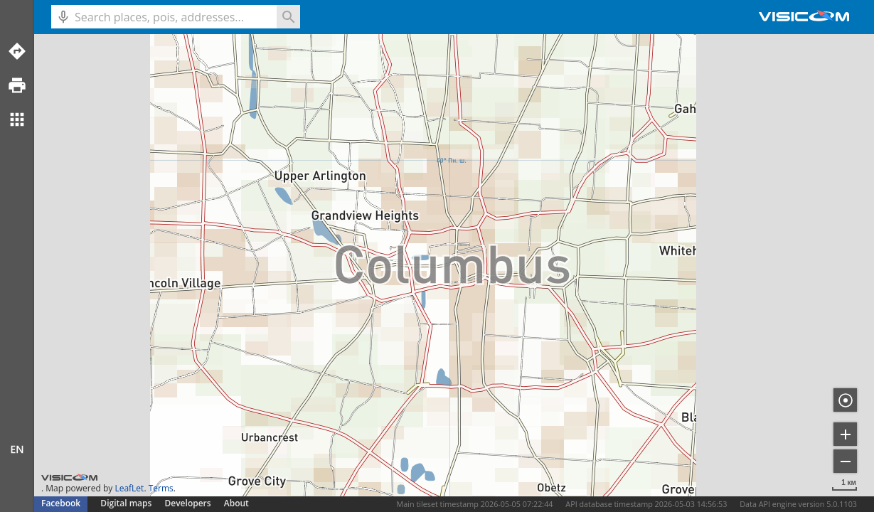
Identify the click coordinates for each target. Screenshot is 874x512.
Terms (161, 488)
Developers (188, 503)
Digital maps (127, 503)
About (236, 503)
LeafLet (129, 488)
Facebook (60, 503)
